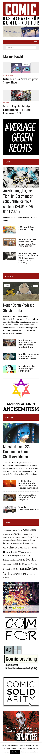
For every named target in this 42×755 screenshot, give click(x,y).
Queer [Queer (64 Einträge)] (4, 564)
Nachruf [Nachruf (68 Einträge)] (31, 556)
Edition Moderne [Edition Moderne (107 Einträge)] (23, 540)
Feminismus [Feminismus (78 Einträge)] (14, 543)
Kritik (5, 75)
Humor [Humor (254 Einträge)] (7, 551)
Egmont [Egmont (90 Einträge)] (32, 540)
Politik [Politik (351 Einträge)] (30, 559)
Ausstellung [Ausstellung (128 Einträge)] (17, 530)
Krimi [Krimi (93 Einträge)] (23, 552)
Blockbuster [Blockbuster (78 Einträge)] (6, 534)
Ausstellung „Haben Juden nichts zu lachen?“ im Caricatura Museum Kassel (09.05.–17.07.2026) (27, 243)
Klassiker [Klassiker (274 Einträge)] (16, 551)
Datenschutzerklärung (30, 752)
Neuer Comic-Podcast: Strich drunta (19, 307)
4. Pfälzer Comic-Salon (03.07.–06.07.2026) (26, 228)
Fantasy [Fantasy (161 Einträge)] (6, 543)
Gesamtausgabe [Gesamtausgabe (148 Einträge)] (29, 543)
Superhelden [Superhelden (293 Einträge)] (20, 574)
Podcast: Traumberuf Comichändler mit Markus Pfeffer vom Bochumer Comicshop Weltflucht (27, 343)
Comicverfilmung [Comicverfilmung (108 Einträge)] (21, 537)
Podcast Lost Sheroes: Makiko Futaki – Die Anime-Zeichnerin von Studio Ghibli (28, 356)
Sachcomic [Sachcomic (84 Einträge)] (27, 564)
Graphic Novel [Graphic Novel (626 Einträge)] (13, 547)
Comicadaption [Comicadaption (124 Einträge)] (25, 534)
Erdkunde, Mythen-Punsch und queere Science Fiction (20, 80)
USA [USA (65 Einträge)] (34, 574)
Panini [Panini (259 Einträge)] (21, 559)
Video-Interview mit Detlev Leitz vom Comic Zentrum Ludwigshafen (27, 497)
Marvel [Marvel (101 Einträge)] (20, 556)
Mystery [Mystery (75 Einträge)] (26, 556)
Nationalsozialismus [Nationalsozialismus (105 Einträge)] (10, 560)
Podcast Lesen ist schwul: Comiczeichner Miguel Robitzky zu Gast (27, 368)
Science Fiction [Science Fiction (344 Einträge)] (18, 568)
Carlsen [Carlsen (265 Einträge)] (15, 533)
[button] (21, 31)
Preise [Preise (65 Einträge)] (35, 560)
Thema (10, 75)
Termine (6, 103)
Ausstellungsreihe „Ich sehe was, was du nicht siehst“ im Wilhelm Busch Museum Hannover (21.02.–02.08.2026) (28, 258)
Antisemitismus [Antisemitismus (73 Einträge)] (7, 530)
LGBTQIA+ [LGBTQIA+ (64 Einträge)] (28, 552)
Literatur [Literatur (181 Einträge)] (7, 555)
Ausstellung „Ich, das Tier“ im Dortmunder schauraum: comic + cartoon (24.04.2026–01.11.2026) (19, 201)
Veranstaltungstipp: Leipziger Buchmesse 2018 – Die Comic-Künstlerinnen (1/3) (17, 109)
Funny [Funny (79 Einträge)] (20, 543)
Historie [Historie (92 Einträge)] (26, 548)
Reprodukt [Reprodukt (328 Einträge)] (18, 563)
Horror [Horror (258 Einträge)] (33, 547)
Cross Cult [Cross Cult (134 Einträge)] (32, 537)
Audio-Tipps (9, 276)
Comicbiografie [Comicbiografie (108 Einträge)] (8, 537)
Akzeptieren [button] (15, 752)
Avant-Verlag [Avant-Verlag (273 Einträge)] (29, 529)
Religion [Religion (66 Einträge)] (9, 564)
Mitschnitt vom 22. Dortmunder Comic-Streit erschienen (17, 451)
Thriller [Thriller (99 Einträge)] (30, 574)
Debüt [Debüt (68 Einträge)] (9, 540)
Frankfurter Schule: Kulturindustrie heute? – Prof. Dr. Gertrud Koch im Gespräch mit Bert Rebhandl (28, 484)
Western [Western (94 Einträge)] (6, 578)
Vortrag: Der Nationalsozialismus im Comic (28, 508)
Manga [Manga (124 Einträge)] (15, 555)
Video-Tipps (9, 417)
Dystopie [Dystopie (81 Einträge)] (14, 540)
